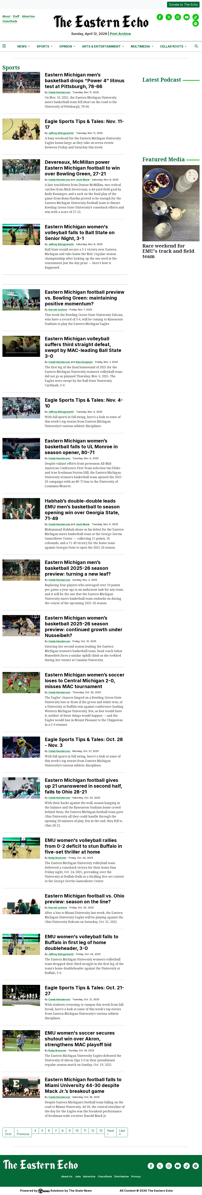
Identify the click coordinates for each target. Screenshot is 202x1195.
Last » (122, 1132)
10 (77, 1130)
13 (100, 1130)
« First (8, 1132)
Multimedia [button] (141, 46)
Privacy (136, 1176)
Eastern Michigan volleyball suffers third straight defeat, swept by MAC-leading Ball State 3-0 (83, 347)
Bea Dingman (84, 361)
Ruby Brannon (57, 857)
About (6, 16)
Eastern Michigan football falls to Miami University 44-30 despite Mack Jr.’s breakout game (83, 1085)
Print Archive (120, 34)
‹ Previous (23, 1132)
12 (92, 1130)
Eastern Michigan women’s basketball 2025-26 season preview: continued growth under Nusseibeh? (83, 626)
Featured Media (163, 159)
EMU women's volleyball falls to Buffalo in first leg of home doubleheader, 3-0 (81, 942)
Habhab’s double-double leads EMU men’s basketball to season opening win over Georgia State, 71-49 (82, 509)
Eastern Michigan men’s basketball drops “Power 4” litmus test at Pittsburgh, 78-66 (85, 80)
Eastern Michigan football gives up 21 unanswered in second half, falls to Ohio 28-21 (83, 786)
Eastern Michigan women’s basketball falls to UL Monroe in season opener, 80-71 (81, 446)
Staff (16, 16)
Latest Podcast (161, 80)
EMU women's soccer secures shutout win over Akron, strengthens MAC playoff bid (80, 1038)
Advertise (28, 16)
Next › (110, 1132)
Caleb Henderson (59, 92)
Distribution (121, 1176)
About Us (66, 1176)
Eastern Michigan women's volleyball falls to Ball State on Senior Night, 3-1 (80, 232)
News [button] (22, 46)
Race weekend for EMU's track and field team (168, 250)
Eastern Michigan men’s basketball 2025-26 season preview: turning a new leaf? (78, 568)
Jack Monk (83, 179)
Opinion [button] (66, 46)
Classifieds (9, 21)
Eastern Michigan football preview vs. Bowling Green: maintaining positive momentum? (84, 297)
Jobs (78, 1176)
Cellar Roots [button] (172, 46)
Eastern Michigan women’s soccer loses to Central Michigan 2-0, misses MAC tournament (85, 680)
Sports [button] (43, 46)
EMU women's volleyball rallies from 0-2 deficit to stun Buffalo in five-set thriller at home (83, 846)
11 (85, 1130)
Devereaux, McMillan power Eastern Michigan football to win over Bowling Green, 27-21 (82, 168)
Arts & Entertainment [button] (102, 46)
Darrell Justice (57, 309)
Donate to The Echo (183, 4)
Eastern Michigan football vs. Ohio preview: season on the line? (84, 898)
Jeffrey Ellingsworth (61, 132)
